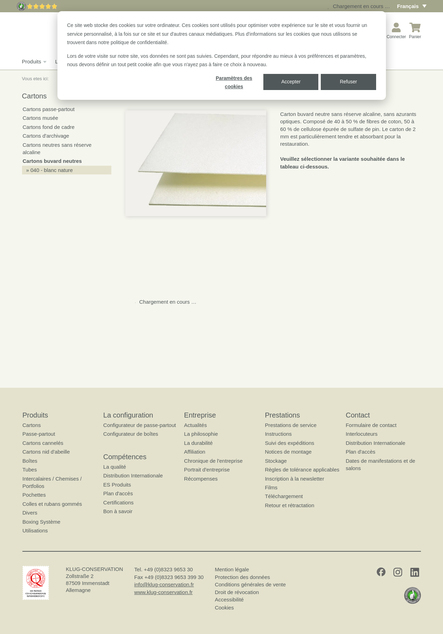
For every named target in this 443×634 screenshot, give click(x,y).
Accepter (290, 81)
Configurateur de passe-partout (139, 425)
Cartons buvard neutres (52, 161)
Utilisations (35, 530)
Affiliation (194, 452)
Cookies (224, 607)
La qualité (114, 466)
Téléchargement (284, 496)
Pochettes (34, 495)
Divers (29, 513)
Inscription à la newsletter (294, 478)
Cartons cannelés (42, 443)
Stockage (276, 460)
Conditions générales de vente (250, 584)
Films (271, 487)
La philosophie (201, 434)
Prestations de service (291, 425)
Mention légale (232, 569)
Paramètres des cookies (234, 82)
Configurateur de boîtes (130, 434)
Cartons (31, 425)
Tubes (29, 470)
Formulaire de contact (371, 425)
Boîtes (29, 460)
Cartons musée (40, 118)
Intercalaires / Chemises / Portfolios (52, 482)
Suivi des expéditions (289, 443)
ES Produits (117, 484)
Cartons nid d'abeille (46, 452)
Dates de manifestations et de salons (380, 464)
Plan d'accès (118, 493)
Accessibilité (229, 599)
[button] (196, 163)
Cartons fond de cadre (49, 127)
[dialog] (221, 55)
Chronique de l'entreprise (213, 460)
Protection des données (242, 577)
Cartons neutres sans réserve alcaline (57, 148)
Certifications (118, 502)
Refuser (348, 81)
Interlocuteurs (362, 434)
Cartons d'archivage (46, 136)
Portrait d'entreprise (206, 470)
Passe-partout (38, 434)
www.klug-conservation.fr (163, 592)
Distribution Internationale (132, 475)
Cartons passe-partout (49, 109)
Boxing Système (41, 521)
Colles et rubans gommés (52, 503)
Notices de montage (288, 452)
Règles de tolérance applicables (302, 470)
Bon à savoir (117, 511)
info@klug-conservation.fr (164, 584)
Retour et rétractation (289, 505)
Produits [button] (33, 62)
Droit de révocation (237, 592)
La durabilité (198, 443)
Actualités (195, 425)
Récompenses (200, 478)
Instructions (278, 434)
